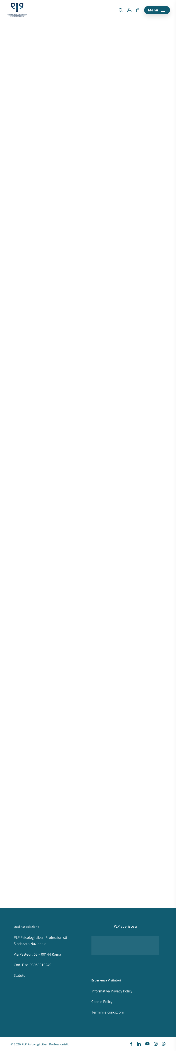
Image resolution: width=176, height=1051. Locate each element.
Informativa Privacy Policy (111, 991)
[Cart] (138, 10)
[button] (157, 10)
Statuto (19, 975)
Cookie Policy (102, 1001)
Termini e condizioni (107, 1012)
